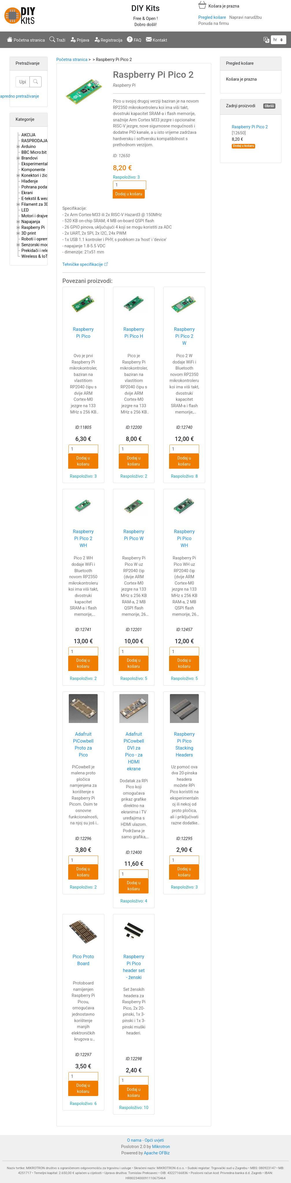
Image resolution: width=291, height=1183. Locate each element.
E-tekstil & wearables (40, 198)
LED (25, 210)
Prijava (79, 39)
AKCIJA (28, 135)
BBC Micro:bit (34, 152)
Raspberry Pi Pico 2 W (184, 336)
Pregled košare (212, 17)
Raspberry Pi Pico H (133, 333)
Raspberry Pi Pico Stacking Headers (184, 744)
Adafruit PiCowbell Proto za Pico (83, 744)
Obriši (269, 106)
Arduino (28, 146)
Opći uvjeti (154, 1140)
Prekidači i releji (35, 250)
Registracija (108, 39)
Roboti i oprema (36, 239)
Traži (57, 39)
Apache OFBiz (157, 1153)
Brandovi (29, 158)
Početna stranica (26, 39)
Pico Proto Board (83, 960)
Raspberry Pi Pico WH (184, 538)
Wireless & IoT (34, 256)
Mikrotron (161, 1146)
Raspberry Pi (33, 227)
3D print (28, 233)
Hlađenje (29, 181)
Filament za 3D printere (42, 204)
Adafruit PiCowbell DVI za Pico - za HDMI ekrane (134, 751)
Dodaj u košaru (128, 194)
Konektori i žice (35, 175)
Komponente (33, 169)
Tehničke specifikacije (82, 264)
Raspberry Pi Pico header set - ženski (134, 967)
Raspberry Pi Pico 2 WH (83, 538)
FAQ (134, 39)
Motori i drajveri (35, 216)
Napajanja (30, 221)
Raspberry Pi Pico (83, 333)
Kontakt (156, 39)
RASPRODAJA (34, 140)
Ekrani (27, 192)
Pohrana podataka (38, 187)
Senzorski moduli (37, 244)
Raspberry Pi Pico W (133, 535)
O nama (134, 1140)
